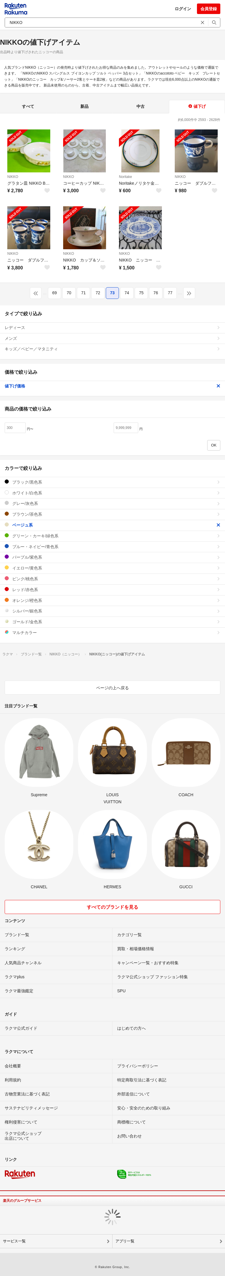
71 (83, 292)
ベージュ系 (112, 524)
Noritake (125, 177)
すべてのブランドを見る (112, 907)
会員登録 (208, 8)
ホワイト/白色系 (112, 492)
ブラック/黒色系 (112, 481)
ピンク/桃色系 (112, 578)
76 (155, 292)
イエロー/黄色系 (112, 567)
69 (54, 292)
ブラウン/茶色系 (112, 514)
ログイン (183, 8)
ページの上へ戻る (112, 687)
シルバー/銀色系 (112, 610)
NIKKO (12, 177)
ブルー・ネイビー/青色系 (112, 546)
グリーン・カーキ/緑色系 (112, 535)
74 (126, 292)
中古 (140, 106)
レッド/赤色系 (112, 589)
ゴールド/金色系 (112, 621)
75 (141, 292)
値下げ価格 (112, 386)
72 (98, 292)
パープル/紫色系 (112, 557)
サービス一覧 (14, 1241)
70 (69, 292)
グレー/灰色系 (112, 503)
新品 (84, 106)
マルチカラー (112, 632)
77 (170, 292)
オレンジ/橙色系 (112, 600)
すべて (28, 106)
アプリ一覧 (124, 1241)
